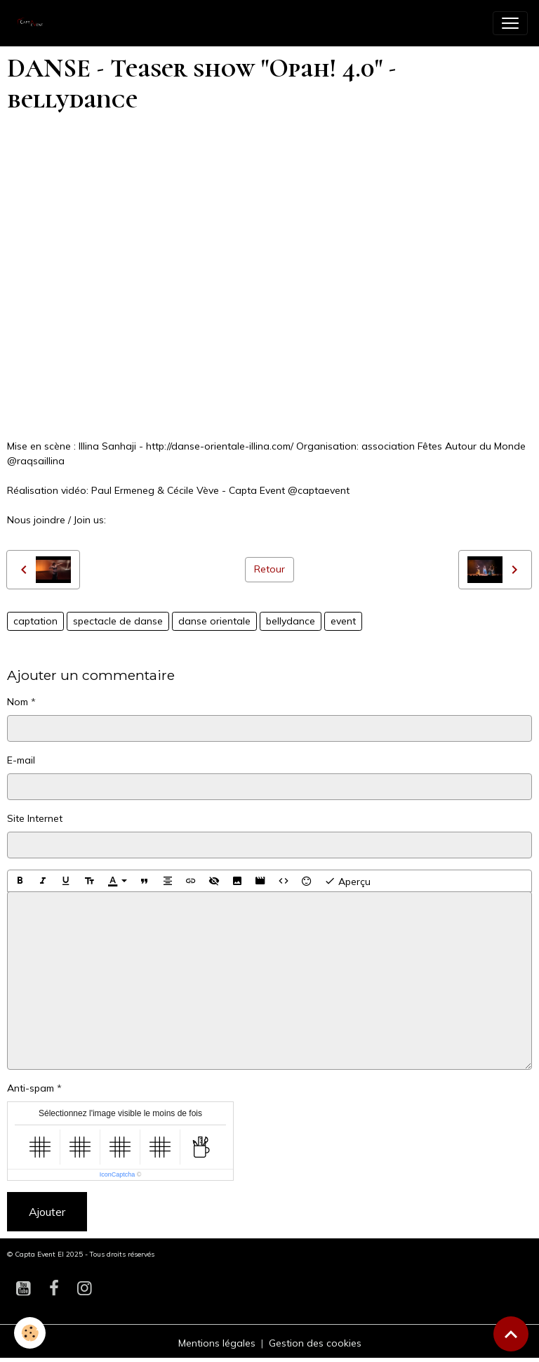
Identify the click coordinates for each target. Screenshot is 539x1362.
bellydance (290, 621)
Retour (269, 569)
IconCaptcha (117, 1174)
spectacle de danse (118, 621)
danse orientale (214, 621)
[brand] (35, 23)
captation (35, 621)
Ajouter (47, 1212)
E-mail (21, 760)
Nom (17, 701)
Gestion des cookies (315, 1343)
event (343, 621)
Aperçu (347, 881)
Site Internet (34, 818)
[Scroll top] (510, 1333)
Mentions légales (216, 1343)
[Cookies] (30, 1333)
